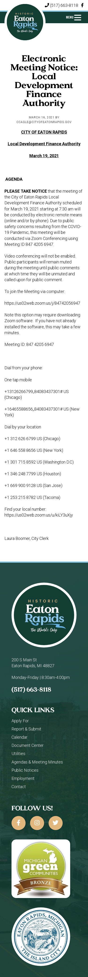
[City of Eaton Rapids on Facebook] (18, 823)
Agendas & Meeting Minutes (37, 762)
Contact (18, 786)
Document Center (27, 745)
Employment (22, 778)
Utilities (18, 753)
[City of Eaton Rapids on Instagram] (37, 823)
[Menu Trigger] (73, 17)
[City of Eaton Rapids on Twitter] (56, 823)
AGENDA (14, 179)
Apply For (20, 720)
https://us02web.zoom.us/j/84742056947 (42, 303)
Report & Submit (26, 728)
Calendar (19, 737)
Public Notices (24, 770)
